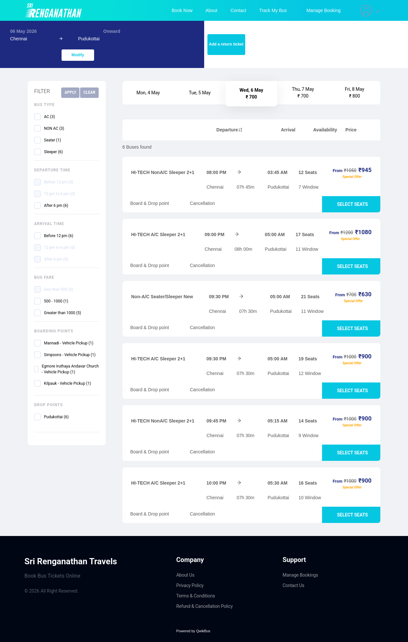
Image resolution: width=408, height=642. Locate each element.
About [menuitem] (211, 10)
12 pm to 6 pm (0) (59, 194)
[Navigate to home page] (54, 10)
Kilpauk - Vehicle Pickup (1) (67, 383)
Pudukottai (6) (56, 417)
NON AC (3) (54, 128)
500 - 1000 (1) (56, 301)
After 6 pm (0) (56, 259)
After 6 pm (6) (56, 205)
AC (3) (49, 116)
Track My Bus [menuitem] (273, 10)
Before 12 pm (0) (58, 182)
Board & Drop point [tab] (147, 203)
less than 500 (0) (58, 289)
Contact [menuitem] (238, 10)
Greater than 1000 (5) (62, 313)
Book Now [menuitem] (182, 10)
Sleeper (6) (53, 152)
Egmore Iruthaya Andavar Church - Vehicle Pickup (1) (70, 369)
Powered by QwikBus (193, 631)
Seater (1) (52, 140)
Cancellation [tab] (199, 203)
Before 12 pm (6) (58, 236)
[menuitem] (323, 10)
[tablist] (251, 204)
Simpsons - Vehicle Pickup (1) (69, 355)
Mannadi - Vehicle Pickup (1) (68, 343)
